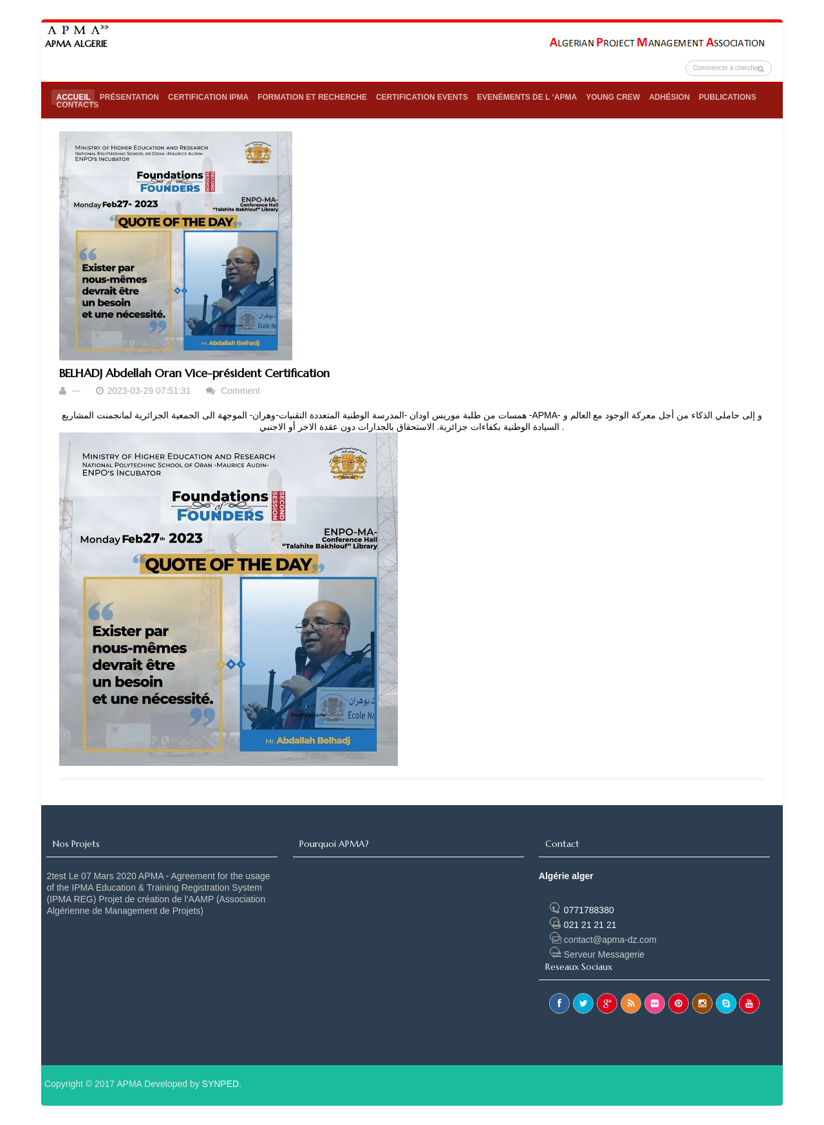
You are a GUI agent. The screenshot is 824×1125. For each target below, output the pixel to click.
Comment (240, 391)
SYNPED (220, 1084)
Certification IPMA (208, 97)
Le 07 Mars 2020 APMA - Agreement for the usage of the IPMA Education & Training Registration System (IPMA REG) (158, 887)
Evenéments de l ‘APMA (527, 97)
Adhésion (669, 97)
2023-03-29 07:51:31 (150, 391)
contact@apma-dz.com (603, 939)
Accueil (73, 97)
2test (56, 876)
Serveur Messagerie (597, 954)
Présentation (129, 97)
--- (77, 391)
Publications (727, 97)
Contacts (77, 105)
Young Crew (613, 97)
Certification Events (422, 97)
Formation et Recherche (312, 97)
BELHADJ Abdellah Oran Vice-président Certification (194, 373)
